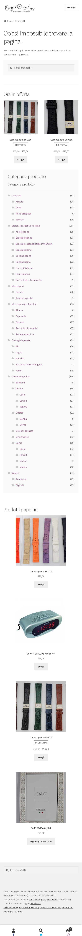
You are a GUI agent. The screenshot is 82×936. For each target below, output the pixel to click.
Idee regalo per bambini (24, 304)
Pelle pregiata (23, 213)
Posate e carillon (25, 334)
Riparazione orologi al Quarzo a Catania (40, 907)
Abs (18, 346)
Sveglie (15, 472)
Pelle (18, 207)
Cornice (20, 322)
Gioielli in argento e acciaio (26, 225)
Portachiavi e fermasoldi (29, 280)
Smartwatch (22, 436)
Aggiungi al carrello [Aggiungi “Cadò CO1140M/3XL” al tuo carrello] (41, 841)
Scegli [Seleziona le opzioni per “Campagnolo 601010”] (20, 159)
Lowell (23, 400)
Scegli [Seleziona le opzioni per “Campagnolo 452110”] (41, 584)
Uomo (23, 424)
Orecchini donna (24, 267)
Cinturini (16, 195)
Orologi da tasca (24, 430)
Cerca (41, 930)
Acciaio (19, 201)
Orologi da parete (21, 340)
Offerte (19, 412)
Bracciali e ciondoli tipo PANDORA (34, 243)
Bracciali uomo (24, 249)
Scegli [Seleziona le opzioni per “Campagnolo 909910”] (61, 159)
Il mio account (13, 930)
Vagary (23, 406)
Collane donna (23, 255)
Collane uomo (23, 261)
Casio (23, 394)
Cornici (19, 292)
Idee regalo (18, 286)
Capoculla (21, 316)
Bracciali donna (24, 237)
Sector (23, 460)
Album (19, 310)
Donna (19, 388)
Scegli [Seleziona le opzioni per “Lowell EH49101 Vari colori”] (41, 666)
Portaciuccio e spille (26, 328)
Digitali (20, 485)
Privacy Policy (11, 907)
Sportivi (20, 219)
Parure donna (23, 273)
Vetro (19, 370)
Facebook (36, 903)
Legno (19, 352)
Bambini (20, 382)
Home (10, 21)
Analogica (21, 479)
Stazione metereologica (29, 364)
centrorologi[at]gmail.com (43, 899)
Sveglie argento (24, 298)
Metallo (20, 358)
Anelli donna (22, 231)
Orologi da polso (20, 376)
